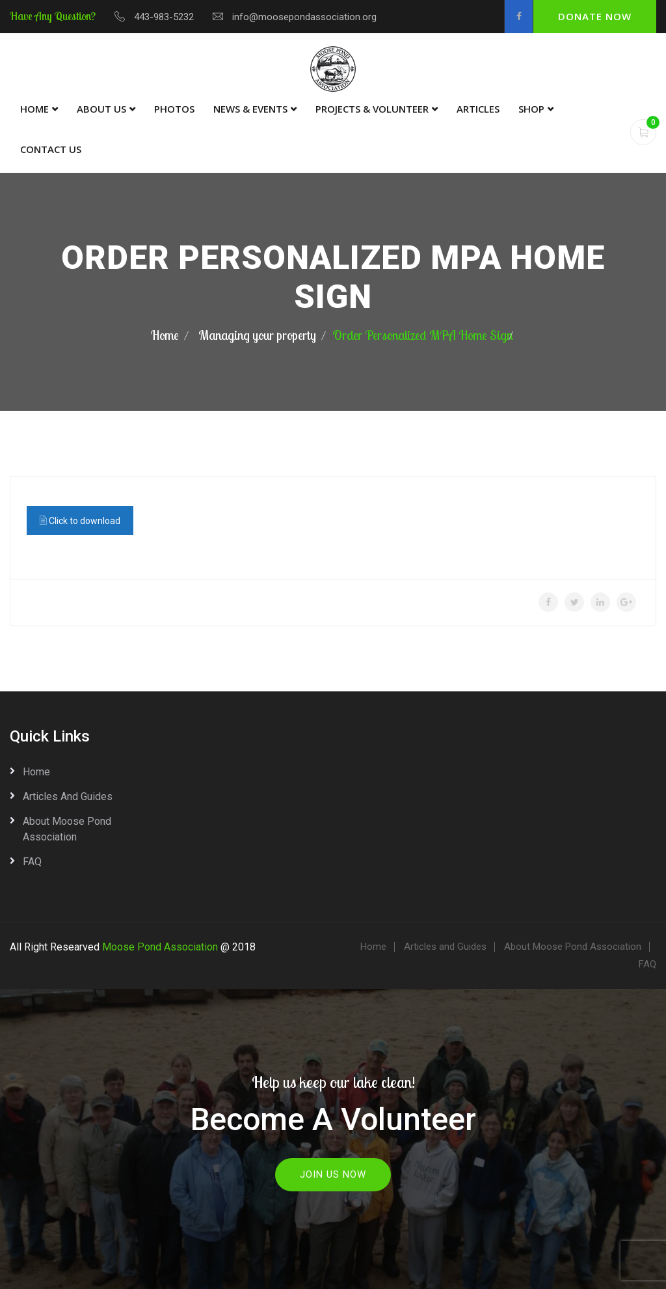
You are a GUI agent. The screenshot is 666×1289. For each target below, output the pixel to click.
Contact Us (50, 149)
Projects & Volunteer (372, 108)
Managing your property (257, 335)
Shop (531, 108)
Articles (478, 108)
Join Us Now (333, 1174)
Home (34, 108)
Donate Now (595, 16)
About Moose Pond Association (67, 829)
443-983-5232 (164, 17)
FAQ (32, 861)
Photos (174, 108)
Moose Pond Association (160, 947)
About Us (101, 108)
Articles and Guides (68, 796)
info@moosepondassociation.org (304, 17)
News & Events (250, 108)
